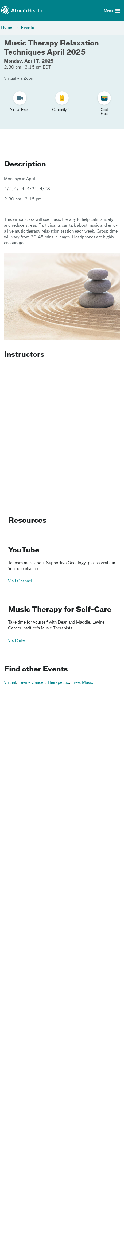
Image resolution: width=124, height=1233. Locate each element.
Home (6, 27)
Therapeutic (58, 683)
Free (75, 683)
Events (27, 28)
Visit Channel (20, 581)
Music (87, 683)
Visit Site (16, 641)
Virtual (10, 683)
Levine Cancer (31, 683)
